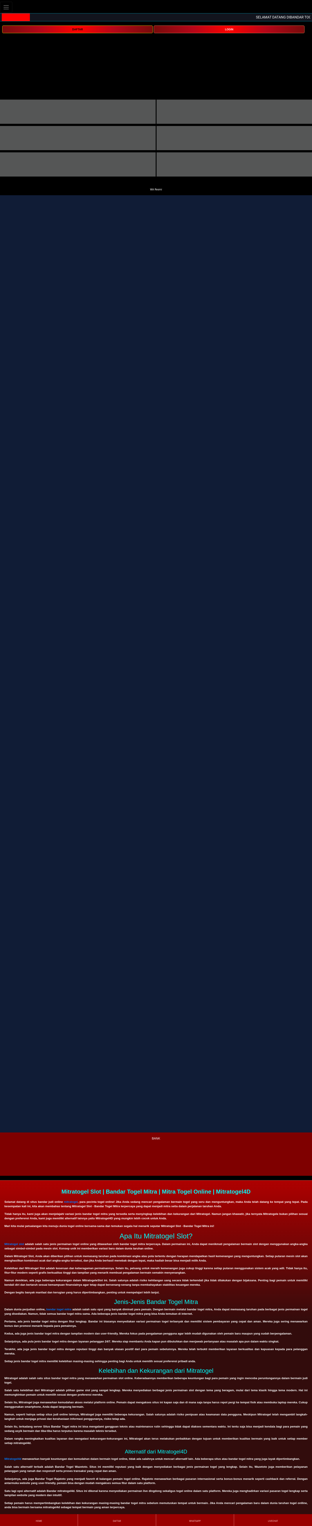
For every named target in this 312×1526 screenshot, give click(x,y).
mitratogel (71, 1201)
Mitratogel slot (14, 1244)
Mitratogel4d (12, 1458)
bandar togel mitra (59, 1309)
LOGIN (229, 29)
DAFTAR (77, 29)
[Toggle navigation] (6, 7)
